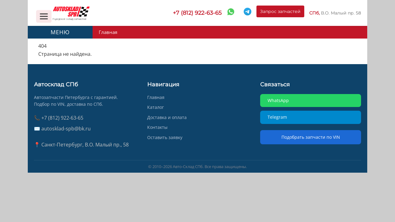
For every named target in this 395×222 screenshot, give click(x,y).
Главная (107, 32)
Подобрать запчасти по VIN (310, 137)
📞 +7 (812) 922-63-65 (58, 117)
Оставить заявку (164, 137)
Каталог (155, 107)
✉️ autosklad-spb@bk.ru (62, 128)
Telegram (277, 117)
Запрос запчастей (280, 13)
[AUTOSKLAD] (71, 13)
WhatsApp (278, 100)
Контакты (157, 127)
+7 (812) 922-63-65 (197, 13)
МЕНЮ (60, 32)
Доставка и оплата (167, 117)
